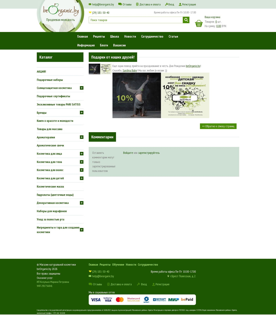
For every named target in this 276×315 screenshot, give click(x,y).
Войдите (128, 153)
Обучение (118, 264)
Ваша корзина (212, 17)
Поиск (186, 20)
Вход (171, 4)
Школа (114, 36)
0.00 (218, 26)
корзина (199, 23)
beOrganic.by (193, 66)
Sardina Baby (130, 70)
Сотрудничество (152, 36)
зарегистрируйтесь (149, 153)
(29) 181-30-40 (100, 13)
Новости (130, 36)
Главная (82, 36)
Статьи (173, 36)
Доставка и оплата (150, 4)
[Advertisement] (164, 206)
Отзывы (127, 4)
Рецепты (99, 36)
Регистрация (189, 4)
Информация (86, 45)
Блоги (104, 45)
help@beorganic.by (103, 4)
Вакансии (119, 45)
